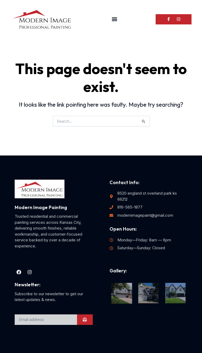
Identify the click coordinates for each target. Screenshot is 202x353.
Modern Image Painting (41, 207)
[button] (114, 19)
